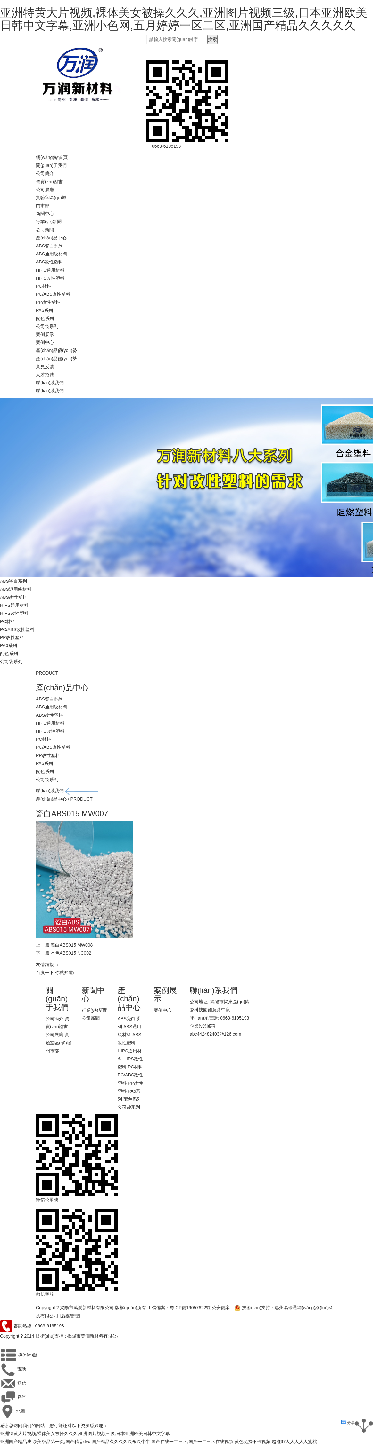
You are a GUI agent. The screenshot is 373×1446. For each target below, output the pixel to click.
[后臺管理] (70, 1315)
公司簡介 (45, 173)
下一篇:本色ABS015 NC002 (63, 953)
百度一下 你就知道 (54, 972)
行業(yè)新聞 (49, 221)
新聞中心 (45, 213)
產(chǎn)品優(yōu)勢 (56, 350)
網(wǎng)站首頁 (52, 157)
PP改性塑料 (48, 302)
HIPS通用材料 (50, 270)
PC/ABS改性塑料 (53, 294)
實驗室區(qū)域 (51, 197)
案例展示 (45, 334)
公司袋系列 (47, 326)
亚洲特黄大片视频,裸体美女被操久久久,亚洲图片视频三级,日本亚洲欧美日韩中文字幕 (85, 1433)
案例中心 (45, 342)
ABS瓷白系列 (49, 245)
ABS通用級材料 (51, 253)
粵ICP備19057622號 (190, 1307)
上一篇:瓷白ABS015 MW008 (64, 945)
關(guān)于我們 (51, 165)
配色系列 (45, 318)
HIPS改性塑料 (50, 278)
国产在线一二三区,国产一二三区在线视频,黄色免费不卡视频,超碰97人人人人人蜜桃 (234, 1441)
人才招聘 (45, 374)
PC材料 (43, 286)
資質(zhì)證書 (49, 181)
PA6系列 (44, 310)
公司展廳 (45, 189)
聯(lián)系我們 (50, 382)
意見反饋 (45, 366)
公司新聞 (45, 229)
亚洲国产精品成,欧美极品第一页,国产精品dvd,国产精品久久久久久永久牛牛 (75, 1441)
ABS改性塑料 (49, 261)
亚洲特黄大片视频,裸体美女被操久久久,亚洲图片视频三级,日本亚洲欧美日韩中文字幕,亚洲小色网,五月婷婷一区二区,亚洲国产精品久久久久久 (183, 19)
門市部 (42, 205)
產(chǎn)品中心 (51, 237)
